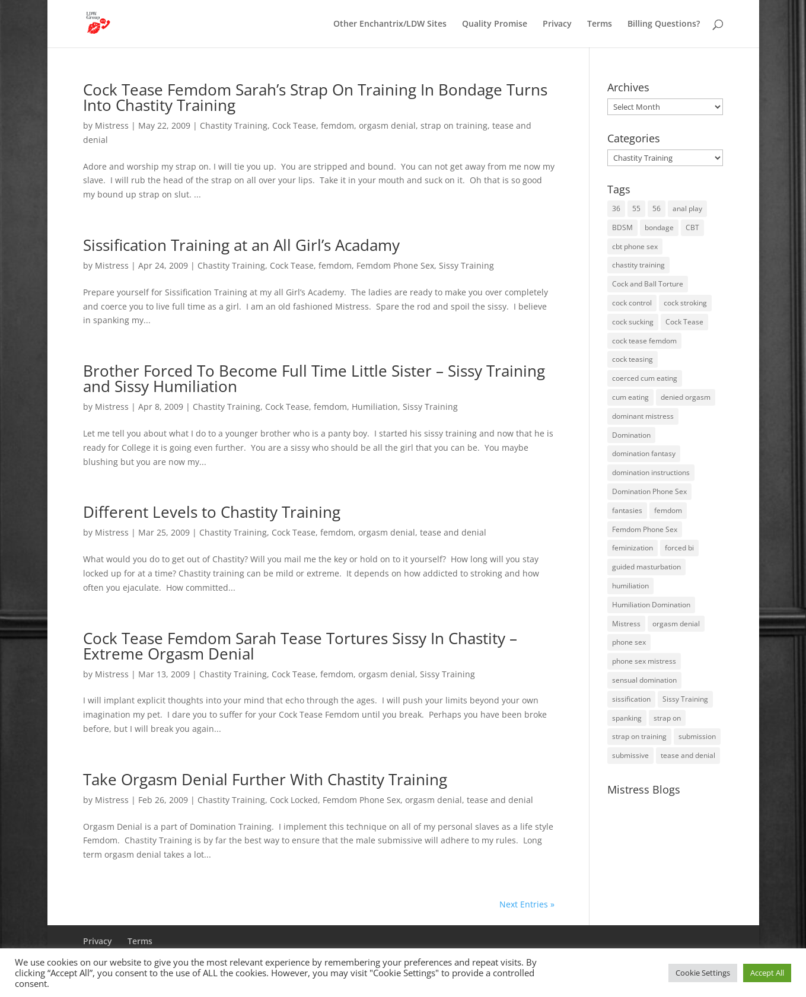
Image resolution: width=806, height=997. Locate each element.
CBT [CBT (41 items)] (692, 227)
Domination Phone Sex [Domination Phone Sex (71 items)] (649, 491)
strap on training (454, 125)
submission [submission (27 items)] (697, 736)
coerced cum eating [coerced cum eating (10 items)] (644, 378)
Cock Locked (294, 799)
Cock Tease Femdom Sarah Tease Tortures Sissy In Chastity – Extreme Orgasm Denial (300, 645)
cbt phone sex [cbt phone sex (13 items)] (635, 246)
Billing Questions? (663, 24)
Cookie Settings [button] (703, 972)
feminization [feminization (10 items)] (632, 548)
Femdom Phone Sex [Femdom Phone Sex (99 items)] (644, 529)
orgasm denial (387, 125)
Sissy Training (466, 265)
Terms (599, 24)
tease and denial (453, 532)
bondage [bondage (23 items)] (659, 227)
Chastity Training (233, 125)
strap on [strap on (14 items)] (667, 718)
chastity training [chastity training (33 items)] (638, 265)
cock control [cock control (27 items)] (632, 303)
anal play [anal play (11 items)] (687, 208)
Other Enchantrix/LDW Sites (390, 24)
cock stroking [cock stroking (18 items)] (685, 303)
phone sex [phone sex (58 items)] (629, 642)
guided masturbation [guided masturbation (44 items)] (646, 567)
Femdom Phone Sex (395, 265)
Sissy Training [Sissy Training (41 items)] (685, 699)
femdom (337, 125)
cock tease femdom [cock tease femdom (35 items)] (644, 341)
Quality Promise (494, 24)
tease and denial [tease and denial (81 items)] (688, 755)
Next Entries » (527, 904)
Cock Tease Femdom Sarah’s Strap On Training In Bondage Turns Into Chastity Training (315, 97)
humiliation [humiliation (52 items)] (630, 586)
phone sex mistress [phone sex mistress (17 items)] (644, 661)
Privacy (557, 24)
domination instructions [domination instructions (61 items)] (651, 472)
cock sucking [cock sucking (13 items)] (633, 322)
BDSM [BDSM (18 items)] (622, 227)
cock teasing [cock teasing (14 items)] (632, 359)
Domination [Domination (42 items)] (631, 435)
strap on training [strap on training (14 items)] (639, 736)
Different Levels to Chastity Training (211, 512)
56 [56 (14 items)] (656, 208)
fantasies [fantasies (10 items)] (627, 510)
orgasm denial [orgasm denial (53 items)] (676, 624)
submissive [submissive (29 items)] (630, 755)
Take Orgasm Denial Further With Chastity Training (265, 779)
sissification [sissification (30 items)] (631, 699)
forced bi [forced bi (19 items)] (679, 548)
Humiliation (375, 406)
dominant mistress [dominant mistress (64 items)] (643, 416)
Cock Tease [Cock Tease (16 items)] (684, 322)
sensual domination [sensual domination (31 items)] (644, 680)
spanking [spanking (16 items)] (627, 718)
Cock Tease (294, 125)
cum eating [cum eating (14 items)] (630, 397)
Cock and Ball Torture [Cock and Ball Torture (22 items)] (647, 284)
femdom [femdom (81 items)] (668, 510)
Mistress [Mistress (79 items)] (626, 624)
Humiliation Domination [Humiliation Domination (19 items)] (651, 605)
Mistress (112, 125)
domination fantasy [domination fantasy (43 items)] (644, 453)
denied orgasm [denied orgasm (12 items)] (686, 397)
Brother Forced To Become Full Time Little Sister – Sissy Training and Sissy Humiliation (314, 378)
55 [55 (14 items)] (636, 208)
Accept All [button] (767, 972)
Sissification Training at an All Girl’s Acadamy (241, 245)
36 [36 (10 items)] (616, 208)
